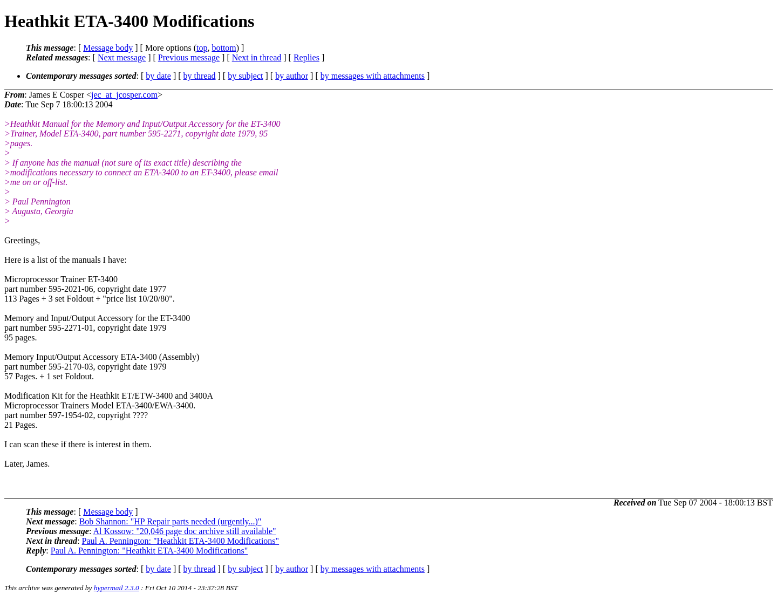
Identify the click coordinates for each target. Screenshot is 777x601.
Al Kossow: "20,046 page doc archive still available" (184, 531)
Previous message (189, 57)
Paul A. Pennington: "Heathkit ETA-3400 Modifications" (181, 540)
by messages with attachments (373, 75)
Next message (122, 57)
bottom (224, 47)
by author (291, 75)
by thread (199, 75)
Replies (306, 57)
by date (158, 75)
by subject (245, 75)
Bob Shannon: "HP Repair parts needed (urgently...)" (170, 521)
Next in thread (257, 57)
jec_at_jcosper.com (124, 94)
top (201, 47)
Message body (108, 47)
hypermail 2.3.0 (116, 588)
